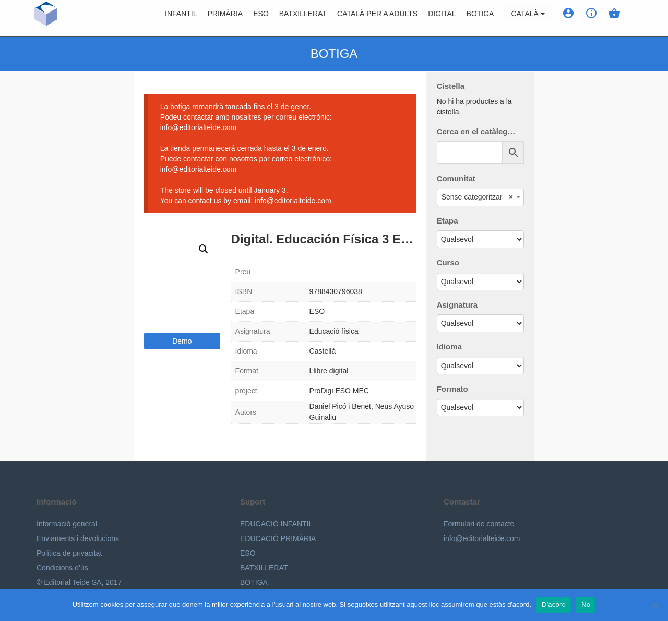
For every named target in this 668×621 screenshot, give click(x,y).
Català (527, 18)
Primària (225, 18)
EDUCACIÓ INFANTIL (276, 524)
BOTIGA (480, 18)
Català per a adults (377, 18)
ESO (261, 18)
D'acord (554, 604)
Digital (442, 18)
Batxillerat (303, 18)
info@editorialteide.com (482, 538)
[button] (203, 249)
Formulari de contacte (479, 524)
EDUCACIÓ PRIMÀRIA (278, 538)
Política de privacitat (69, 553)
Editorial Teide (46, 18)
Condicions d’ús (62, 568)
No (585, 604)
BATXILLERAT (264, 568)
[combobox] (480, 197)
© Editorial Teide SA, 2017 (79, 582)
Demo (182, 341)
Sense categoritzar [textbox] (477, 197)
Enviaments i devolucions (78, 538)
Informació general (67, 524)
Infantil (181, 18)
